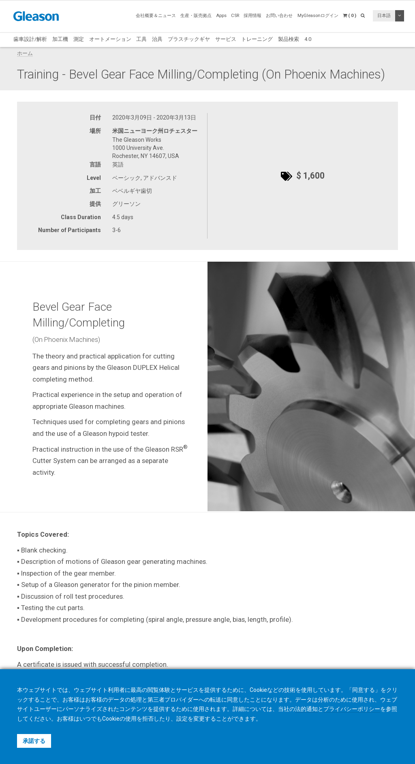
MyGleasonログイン (317, 15)
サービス (225, 39)
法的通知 (306, 709)
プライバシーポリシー (351, 709)
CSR (235, 15)
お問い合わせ (279, 15)
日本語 (384, 15)
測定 (78, 39)
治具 (157, 39)
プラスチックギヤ (189, 39)
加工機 (60, 39)
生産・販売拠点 (196, 15)
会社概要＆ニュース (156, 15)
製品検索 (288, 39)
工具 (141, 39)
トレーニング (257, 39)
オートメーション (110, 39)
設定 (182, 718)
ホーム (25, 53)
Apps (221, 15)
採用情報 (252, 15)
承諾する (34, 741)
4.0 (307, 39)
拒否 (148, 718)
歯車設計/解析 (30, 39)
